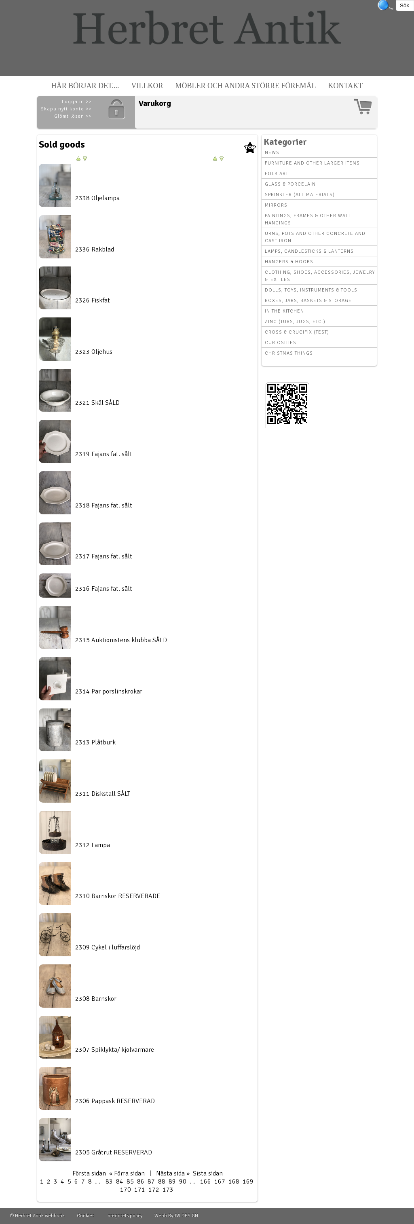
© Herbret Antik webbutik (37, 1216)
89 (172, 1181)
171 (139, 1190)
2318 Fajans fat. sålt (103, 505)
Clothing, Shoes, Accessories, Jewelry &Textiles (320, 276)
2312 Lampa (92, 845)
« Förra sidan (127, 1173)
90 (182, 1181)
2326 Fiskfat (92, 300)
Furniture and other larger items (312, 163)
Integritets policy (124, 1216)
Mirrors (276, 205)
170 (125, 1190)
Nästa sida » (173, 1173)
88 (161, 1181)
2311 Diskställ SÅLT (102, 794)
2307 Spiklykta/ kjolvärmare (114, 1050)
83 (109, 1181)
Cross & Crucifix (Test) (297, 332)
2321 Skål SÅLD (97, 403)
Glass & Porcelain (290, 184)
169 (248, 1181)
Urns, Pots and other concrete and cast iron (315, 237)
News (272, 153)
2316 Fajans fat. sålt (103, 589)
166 (205, 1181)
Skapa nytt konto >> (66, 109)
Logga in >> (76, 102)
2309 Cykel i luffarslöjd (107, 947)
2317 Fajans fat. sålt (103, 556)
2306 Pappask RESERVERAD (115, 1101)
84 (119, 1181)
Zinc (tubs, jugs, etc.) (295, 322)
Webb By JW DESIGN (176, 1216)
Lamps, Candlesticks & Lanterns (309, 251)
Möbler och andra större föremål (245, 86)
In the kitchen (284, 311)
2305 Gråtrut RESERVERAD (113, 1152)
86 (140, 1181)
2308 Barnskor (95, 999)
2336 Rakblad (94, 249)
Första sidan (89, 1173)
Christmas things (289, 353)
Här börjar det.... (85, 86)
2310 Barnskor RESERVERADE (117, 896)
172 (153, 1190)
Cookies (85, 1216)
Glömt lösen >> (72, 116)
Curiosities (280, 343)
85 (130, 1181)
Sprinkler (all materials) (300, 195)
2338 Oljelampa (97, 198)
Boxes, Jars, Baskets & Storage (308, 301)
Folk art (276, 174)
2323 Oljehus (93, 352)
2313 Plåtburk (95, 742)
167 (219, 1181)
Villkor (147, 86)
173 (168, 1190)
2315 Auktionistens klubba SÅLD (121, 640)
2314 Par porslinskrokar (108, 691)
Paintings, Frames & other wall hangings (308, 219)
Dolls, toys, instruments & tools (311, 290)
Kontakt (345, 86)
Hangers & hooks (289, 262)
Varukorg (155, 103)
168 (233, 1181)
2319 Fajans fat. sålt (103, 454)
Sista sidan (208, 1173)
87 (151, 1181)
